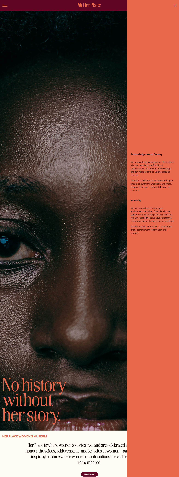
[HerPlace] (89, 4)
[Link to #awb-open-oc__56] (5, 5)
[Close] (175, 5)
